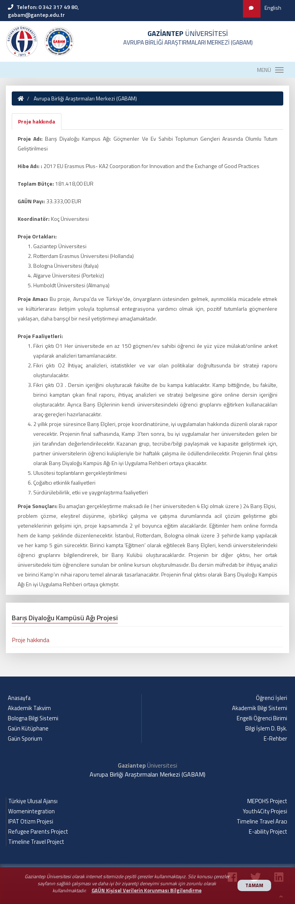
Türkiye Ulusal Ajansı (33, 801)
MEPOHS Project (267, 801)
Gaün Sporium (25, 738)
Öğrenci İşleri (271, 698)
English (272, 8)
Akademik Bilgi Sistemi (259, 708)
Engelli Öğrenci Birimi (262, 718)
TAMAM (254, 885)
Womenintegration (31, 811)
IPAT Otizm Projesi (30, 821)
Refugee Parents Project (38, 831)
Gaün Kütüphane (28, 728)
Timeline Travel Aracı (262, 821)
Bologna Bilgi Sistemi (33, 718)
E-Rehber (275, 738)
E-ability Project (268, 831)
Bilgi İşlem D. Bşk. (266, 728)
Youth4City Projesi (265, 811)
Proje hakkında (36, 121)
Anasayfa (19, 698)
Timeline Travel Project (36, 842)
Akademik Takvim (29, 708)
